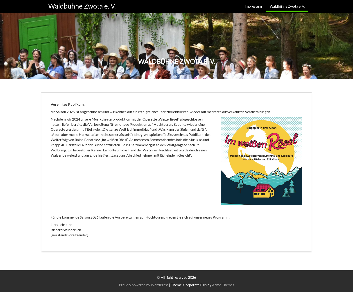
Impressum (253, 6)
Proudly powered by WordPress (143, 285)
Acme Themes (223, 285)
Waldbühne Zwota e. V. (82, 6)
